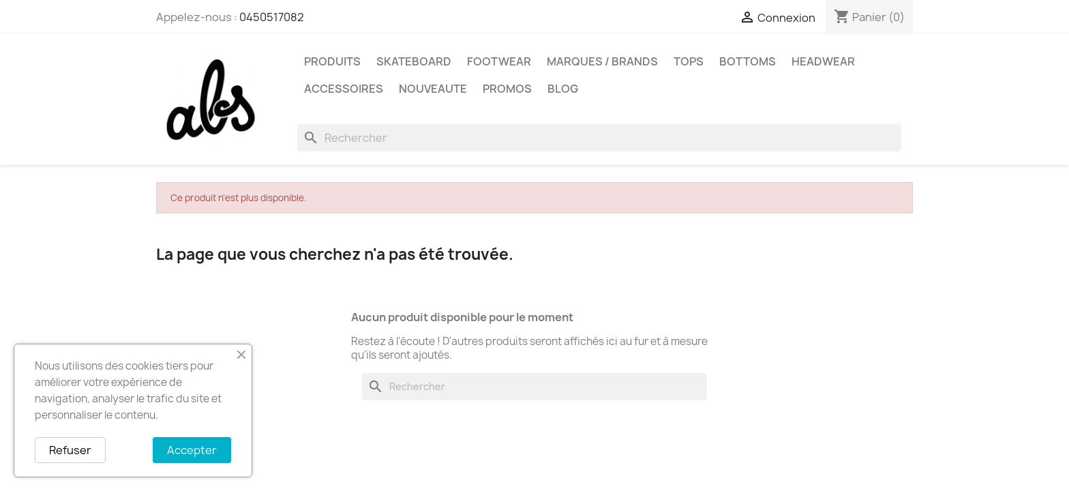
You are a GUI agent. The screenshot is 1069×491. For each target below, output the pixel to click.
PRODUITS (332, 61)
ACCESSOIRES (343, 88)
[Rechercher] (599, 137)
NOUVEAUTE (433, 88)
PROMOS (507, 88)
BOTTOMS (747, 61)
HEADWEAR (823, 61)
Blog (562, 88)
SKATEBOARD (413, 61)
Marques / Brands (602, 61)
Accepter (192, 450)
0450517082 (271, 17)
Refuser (70, 450)
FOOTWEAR (499, 61)
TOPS (689, 61)
